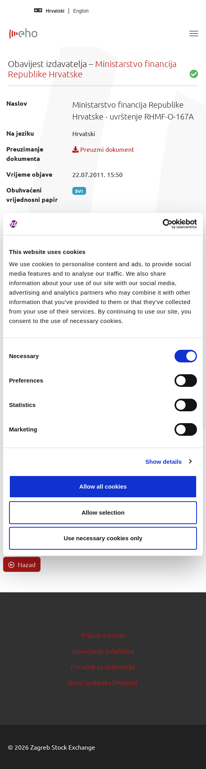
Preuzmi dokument (103, 149)
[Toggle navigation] (193, 33)
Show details (163, 461)
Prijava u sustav (103, 635)
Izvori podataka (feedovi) (103, 682)
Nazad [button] (21, 564)
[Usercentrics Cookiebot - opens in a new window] (162, 224)
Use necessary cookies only (103, 538)
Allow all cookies (103, 486)
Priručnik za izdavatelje (103, 666)
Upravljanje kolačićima (103, 651)
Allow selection (102, 512)
